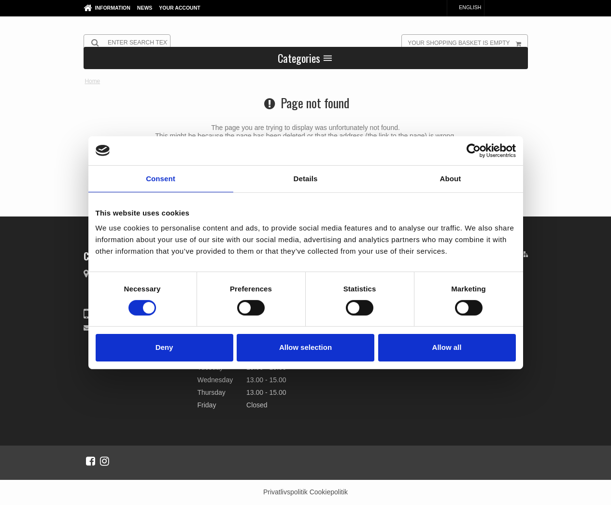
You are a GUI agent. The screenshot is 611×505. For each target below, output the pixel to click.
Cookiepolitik (329, 492)
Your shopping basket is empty (467, 42)
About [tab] (450, 178)
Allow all (447, 347)
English (465, 7)
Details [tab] (306, 178)
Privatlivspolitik (285, 492)
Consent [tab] (160, 178)
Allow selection (305, 347)
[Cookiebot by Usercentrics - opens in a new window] (473, 150)
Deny (164, 347)
